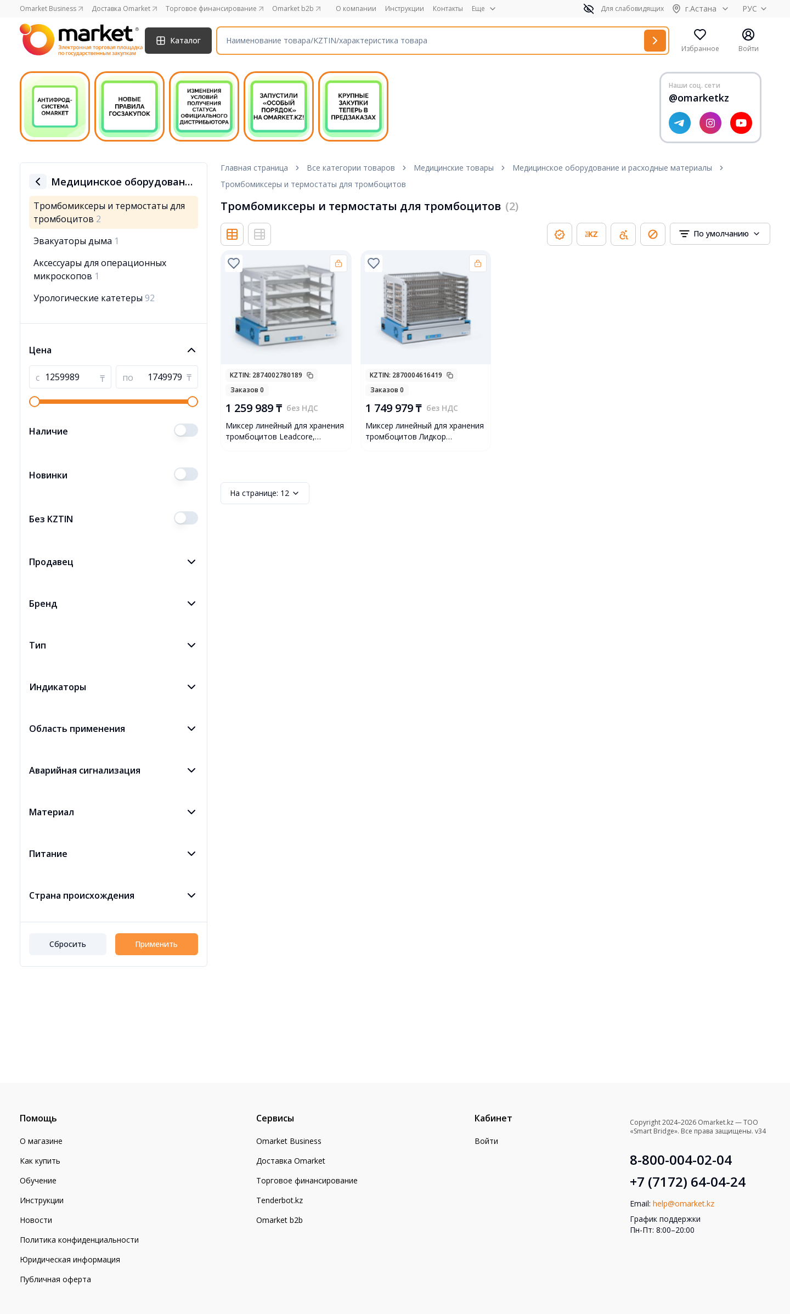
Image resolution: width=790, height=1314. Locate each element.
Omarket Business (288, 1141)
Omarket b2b (279, 1220)
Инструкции (404, 8)
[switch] (186, 430)
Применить (156, 944)
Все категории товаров (351, 167)
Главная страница (254, 167)
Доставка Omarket (290, 1160)
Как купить (40, 1160)
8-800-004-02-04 (681, 1160)
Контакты (448, 8)
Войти (486, 1141)
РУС (756, 8)
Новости (36, 1220)
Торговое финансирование (307, 1180)
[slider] (34, 401)
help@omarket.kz (683, 1203)
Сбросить (67, 944)
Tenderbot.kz (279, 1200)
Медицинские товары (454, 167)
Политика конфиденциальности (79, 1239)
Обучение (38, 1180)
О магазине (41, 1141)
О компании (356, 8)
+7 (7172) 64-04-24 (688, 1182)
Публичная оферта (55, 1279)
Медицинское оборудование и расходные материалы (612, 167)
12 (265, 493)
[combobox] (720, 234)
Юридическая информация (70, 1259)
